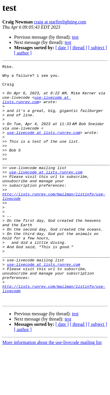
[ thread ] (78, 47)
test (75, 37)
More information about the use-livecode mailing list (52, 389)
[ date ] (62, 47)
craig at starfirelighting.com (60, 21)
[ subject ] (97, 47)
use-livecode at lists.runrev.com (36, 107)
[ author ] (23, 52)
